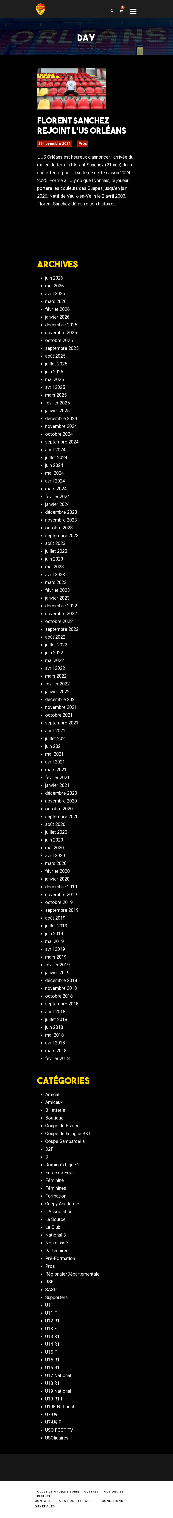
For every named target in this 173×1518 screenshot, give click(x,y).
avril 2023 (55, 574)
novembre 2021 (61, 707)
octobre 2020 (59, 808)
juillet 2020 (56, 832)
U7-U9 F (53, 1422)
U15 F (51, 1352)
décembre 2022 (61, 606)
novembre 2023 (61, 520)
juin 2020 (54, 840)
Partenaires (56, 1250)
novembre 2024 (61, 426)
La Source (55, 1219)
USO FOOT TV (59, 1430)
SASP (51, 1289)
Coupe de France (62, 1125)
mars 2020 (56, 863)
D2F (49, 1149)
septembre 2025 (61, 348)
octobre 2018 (59, 996)
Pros (82, 143)
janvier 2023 (57, 598)
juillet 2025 (56, 364)
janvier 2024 (57, 504)
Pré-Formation (60, 1258)
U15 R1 (52, 1360)
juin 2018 (54, 1027)
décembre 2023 (61, 512)
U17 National (58, 1375)
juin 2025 (54, 371)
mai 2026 (54, 286)
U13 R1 (52, 1336)
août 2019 (55, 918)
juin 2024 (54, 465)
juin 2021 (54, 746)
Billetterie (55, 1110)
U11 (49, 1305)
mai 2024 (54, 473)
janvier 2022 (57, 691)
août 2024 (55, 449)
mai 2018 (54, 1035)
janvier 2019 (57, 972)
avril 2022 (55, 668)
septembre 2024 (61, 442)
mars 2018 (56, 1050)
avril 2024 (55, 481)
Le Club (52, 1227)
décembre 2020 (61, 793)
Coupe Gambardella (65, 1141)
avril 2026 (55, 293)
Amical (52, 1094)
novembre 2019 (61, 894)
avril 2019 (55, 949)
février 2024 (57, 496)
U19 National (58, 1391)
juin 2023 (54, 559)
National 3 (55, 1235)
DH (48, 1157)
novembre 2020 (61, 801)
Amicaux (54, 1102)
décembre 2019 (61, 886)
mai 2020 (54, 847)
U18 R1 (52, 1383)
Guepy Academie (62, 1204)
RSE (49, 1282)
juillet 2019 (56, 926)
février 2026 (57, 309)
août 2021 (55, 730)
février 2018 (57, 1058)
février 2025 (57, 403)
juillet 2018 (56, 1019)
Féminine (54, 1180)
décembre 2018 (61, 980)
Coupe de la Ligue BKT (68, 1133)
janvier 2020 (57, 879)
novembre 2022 (61, 613)
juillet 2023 (56, 551)
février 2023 (57, 590)
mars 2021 (56, 769)
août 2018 (55, 1011)
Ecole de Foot (59, 1172)
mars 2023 (56, 582)
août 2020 (55, 824)
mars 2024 (56, 488)
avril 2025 (55, 387)
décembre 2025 (61, 325)
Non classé (56, 1243)
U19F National (59, 1406)
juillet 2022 (56, 645)
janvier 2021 (57, 785)
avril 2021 (55, 762)
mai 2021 (54, 754)
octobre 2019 (59, 902)
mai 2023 (54, 567)
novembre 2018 (61, 988)
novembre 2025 (61, 332)
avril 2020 (55, 855)
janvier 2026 (57, 317)
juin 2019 (54, 933)
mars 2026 (56, 301)
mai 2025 (54, 379)
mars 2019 (56, 957)
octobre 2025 (59, 340)
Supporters (56, 1297)
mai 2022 (54, 660)
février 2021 (57, 777)
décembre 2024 (61, 418)
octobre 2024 (59, 434)
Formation (55, 1196)
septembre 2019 (61, 910)
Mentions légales (76, 1501)
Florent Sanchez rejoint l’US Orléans (81, 125)
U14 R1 (52, 1344)
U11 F (51, 1313)
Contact (43, 1501)
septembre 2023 (61, 535)
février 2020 (57, 871)
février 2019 (57, 965)
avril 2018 (55, 1043)
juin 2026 (54, 278)
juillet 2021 (56, 738)
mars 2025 (56, 395)
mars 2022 (56, 676)
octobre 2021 (59, 715)
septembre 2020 (61, 816)
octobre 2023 (59, 527)
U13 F (51, 1328)
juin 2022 (54, 652)
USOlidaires (56, 1438)
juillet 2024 (56, 457)
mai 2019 (54, 941)
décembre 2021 (61, 699)
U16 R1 (52, 1367)
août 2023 (55, 543)
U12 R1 (52, 1321)
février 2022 (57, 684)
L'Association (59, 1211)
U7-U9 (51, 1414)
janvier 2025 (57, 410)
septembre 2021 (61, 723)
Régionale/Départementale (72, 1274)
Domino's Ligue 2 (62, 1164)
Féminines (55, 1188)
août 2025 (55, 356)
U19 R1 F (54, 1399)
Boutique (54, 1118)
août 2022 (55, 637)
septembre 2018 (61, 1004)
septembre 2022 (61, 629)
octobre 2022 (59, 621)
